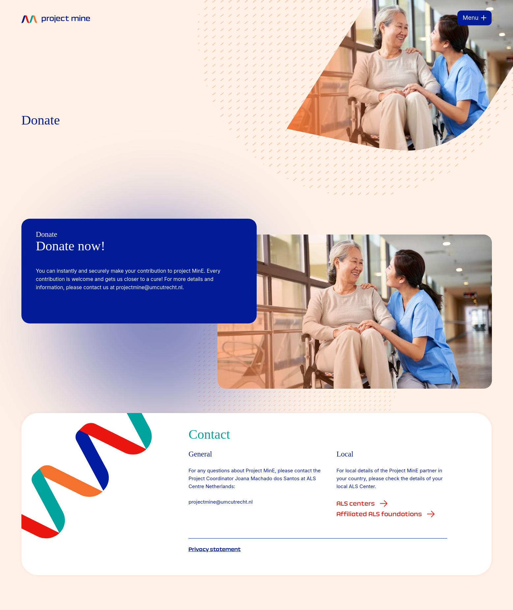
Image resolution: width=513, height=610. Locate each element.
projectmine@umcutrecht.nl (220, 502)
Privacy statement (214, 549)
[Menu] (474, 18)
